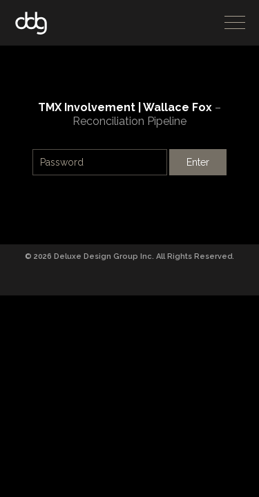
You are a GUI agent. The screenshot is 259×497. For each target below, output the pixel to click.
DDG (31, 23)
